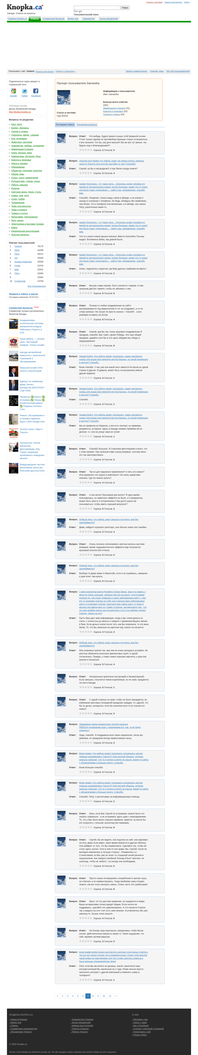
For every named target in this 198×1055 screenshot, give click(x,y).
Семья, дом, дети (20, 195)
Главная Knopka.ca (17, 18)
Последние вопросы (87, 124)
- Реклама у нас (140, 1019)
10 (104, 996)
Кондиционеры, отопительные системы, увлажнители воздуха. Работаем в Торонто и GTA (32, 326)
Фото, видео (17, 220)
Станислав (20, 281)
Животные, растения (21, 142)
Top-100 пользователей (177, 71)
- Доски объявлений (81, 1022)
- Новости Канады (18, 1019)
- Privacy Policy (139, 1035)
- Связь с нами (139, 1022)
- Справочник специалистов (23, 1028)
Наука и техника (19, 163)
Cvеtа (17, 265)
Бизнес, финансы (20, 128)
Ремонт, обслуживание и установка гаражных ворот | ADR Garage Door (32, 418)
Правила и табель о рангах (23, 294)
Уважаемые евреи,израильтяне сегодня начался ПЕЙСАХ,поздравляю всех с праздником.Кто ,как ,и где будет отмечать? (110, 727)
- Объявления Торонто (20, 1032)
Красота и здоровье (21, 160)
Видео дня (73, 18)
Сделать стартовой (154, 2)
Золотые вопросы (20, 234)
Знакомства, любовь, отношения (27, 145)
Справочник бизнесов (54, 18)
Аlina (17, 250)
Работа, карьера (19, 185)
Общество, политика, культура (26, 170)
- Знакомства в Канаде (82, 1019)
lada (17, 269)
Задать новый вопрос (136, 71)
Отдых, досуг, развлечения (24, 177)
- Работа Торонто (79, 1032)
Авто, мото (16, 124)
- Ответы (13, 1025)
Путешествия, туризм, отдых (25, 181)
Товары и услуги (19, 213)
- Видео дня (15, 1022)
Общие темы (17, 174)
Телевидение (18, 202)
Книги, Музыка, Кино (21, 153)
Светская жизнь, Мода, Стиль (26, 192)
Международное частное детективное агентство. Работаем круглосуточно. (32, 467)
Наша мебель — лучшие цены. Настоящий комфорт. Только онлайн (32, 342)
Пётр (17, 254)
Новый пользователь (173, 2)
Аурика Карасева (23, 261)
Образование (18, 167)
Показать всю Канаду (45, 72)
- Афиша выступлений (82, 1025)
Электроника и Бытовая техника (27, 224)
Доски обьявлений (108, 18)
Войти (186, 2)
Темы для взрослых (21, 206)
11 (110, 996)
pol (16, 258)
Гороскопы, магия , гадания (25, 135)
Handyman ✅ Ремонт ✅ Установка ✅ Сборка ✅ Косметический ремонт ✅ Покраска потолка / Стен (32, 403)
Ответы (35, 18)
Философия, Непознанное (24, 217)
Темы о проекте (19, 209)
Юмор (14, 227)
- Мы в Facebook (140, 1025)
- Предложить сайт (141, 1032)
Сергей (18, 246)
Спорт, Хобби (18, 199)
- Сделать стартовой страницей (148, 1028)
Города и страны (19, 131)
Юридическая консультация (25, 231)
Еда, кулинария (19, 138)
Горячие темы (157, 71)
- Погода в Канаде (80, 1028)
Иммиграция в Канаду (22, 149)
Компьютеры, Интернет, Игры (26, 156)
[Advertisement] (99, 45)
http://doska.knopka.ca (20, 112)
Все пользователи (37, 286)
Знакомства (88, 18)
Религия (15, 188)
